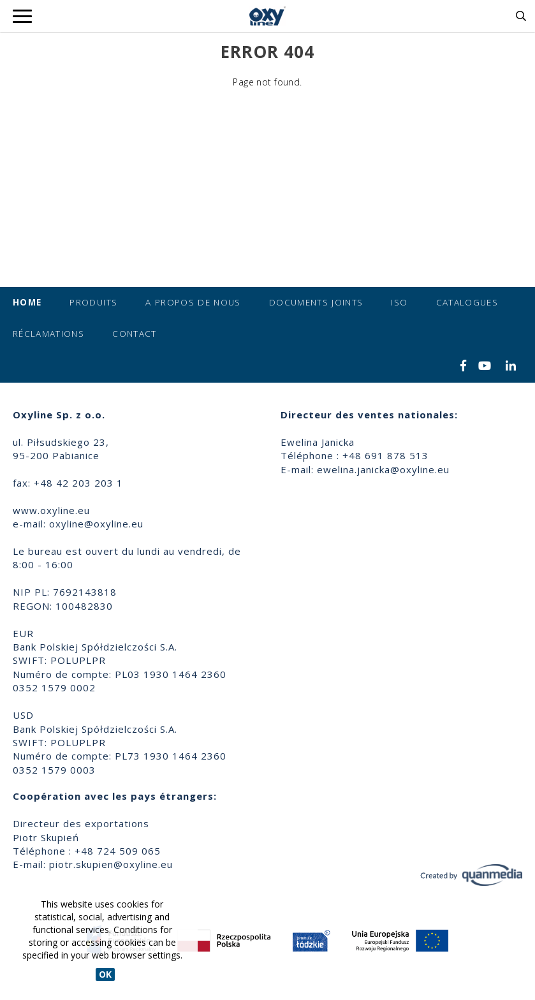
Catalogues (467, 302)
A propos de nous (193, 302)
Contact (134, 333)
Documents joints (316, 302)
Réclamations (48, 333)
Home (27, 302)
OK (105, 974)
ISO (399, 302)
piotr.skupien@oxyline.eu (111, 864)
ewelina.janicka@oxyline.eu (383, 469)
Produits (93, 302)
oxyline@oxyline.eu (96, 523)
